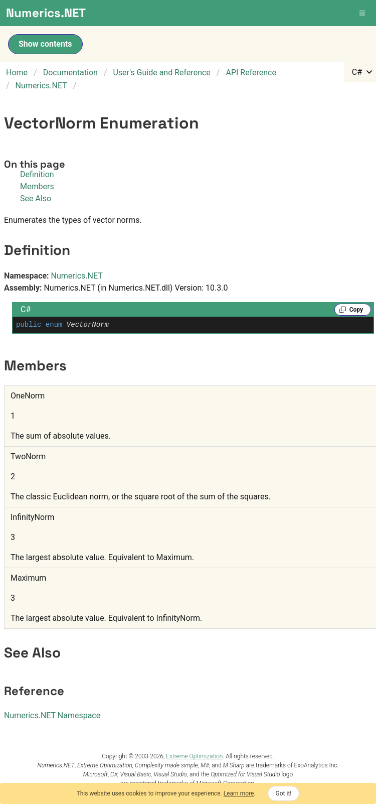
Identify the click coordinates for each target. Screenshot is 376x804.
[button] (363, 13)
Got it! (284, 793)
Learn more (239, 793)
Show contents (45, 44)
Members (37, 186)
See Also (35, 198)
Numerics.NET (77, 276)
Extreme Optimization (194, 756)
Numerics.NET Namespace (52, 715)
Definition (37, 174)
